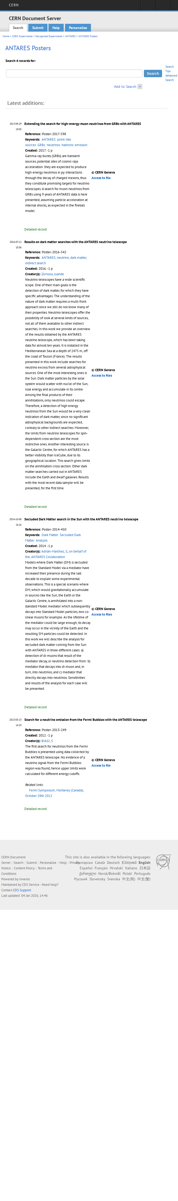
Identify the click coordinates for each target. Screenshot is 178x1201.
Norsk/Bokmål (109, 873)
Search (18, 27)
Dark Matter (50, 535)
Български (84, 862)
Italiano (131, 868)
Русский (80, 879)
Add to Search (125, 86)
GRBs (41, 145)
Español (86, 868)
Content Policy (24, 868)
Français (101, 868)
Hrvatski (116, 868)
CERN (14, 5)
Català (100, 862)
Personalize (78, 27)
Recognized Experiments (48, 36)
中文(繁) (143, 879)
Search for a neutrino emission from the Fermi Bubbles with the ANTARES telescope (85, 719)
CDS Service (30, 884)
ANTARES (70, 36)
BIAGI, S (47, 741)
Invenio (24, 879)
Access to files (101, 375)
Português (142, 873)
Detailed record (35, 229)
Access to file (101, 178)
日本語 (144, 868)
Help (56, 27)
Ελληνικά (129, 862)
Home (6, 36)
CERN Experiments (22, 36)
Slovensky (97, 879)
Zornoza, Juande (52, 274)
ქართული (87, 873)
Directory (163, 7)
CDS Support (22, 890)
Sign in (148, 7)
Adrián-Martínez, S (54, 551)
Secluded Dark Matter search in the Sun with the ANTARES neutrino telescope (81, 519)
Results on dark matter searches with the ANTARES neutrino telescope (75, 242)
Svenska (113, 879)
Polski (127, 873)
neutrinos (53, 145)
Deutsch (113, 862)
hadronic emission (74, 145)
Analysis (41, 540)
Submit (38, 27)
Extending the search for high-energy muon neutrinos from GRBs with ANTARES (82, 124)
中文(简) (128, 879)
